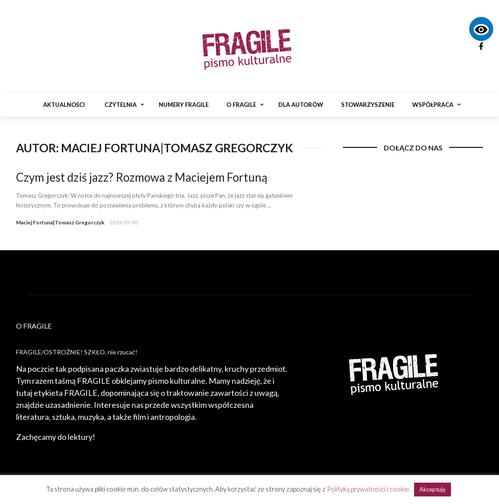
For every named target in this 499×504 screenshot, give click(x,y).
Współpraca (432, 104)
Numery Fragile (184, 104)
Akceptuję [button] (432, 489)
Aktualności (64, 104)
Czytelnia (121, 104)
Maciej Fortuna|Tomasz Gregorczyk (60, 222)
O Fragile (241, 104)
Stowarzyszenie (367, 104)
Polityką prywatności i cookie (368, 489)
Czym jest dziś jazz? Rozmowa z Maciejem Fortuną (141, 177)
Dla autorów (300, 104)
